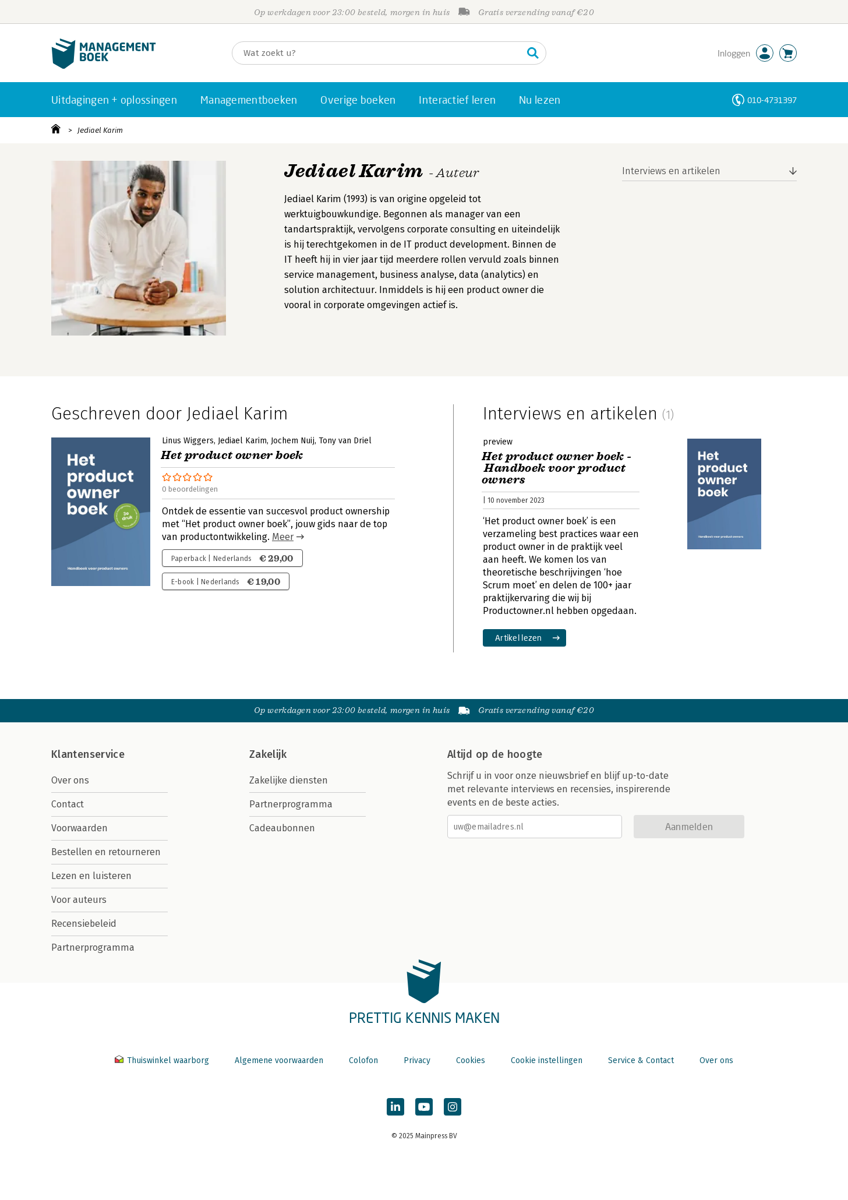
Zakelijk (268, 754)
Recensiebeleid (83, 923)
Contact (67, 804)
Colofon (363, 1060)
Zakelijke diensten (288, 780)
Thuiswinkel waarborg (163, 1060)
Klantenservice (88, 754)
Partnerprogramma (93, 947)
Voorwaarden (79, 828)
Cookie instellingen (546, 1060)
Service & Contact (641, 1060)
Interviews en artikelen (671, 171)
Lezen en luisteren (91, 875)
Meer (283, 536)
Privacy (417, 1060)
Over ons (70, 780)
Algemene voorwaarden (279, 1060)
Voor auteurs (79, 899)
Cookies (470, 1060)
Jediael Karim (100, 130)
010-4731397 (772, 100)
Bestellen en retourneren (106, 851)
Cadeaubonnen (282, 828)
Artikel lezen (518, 638)
